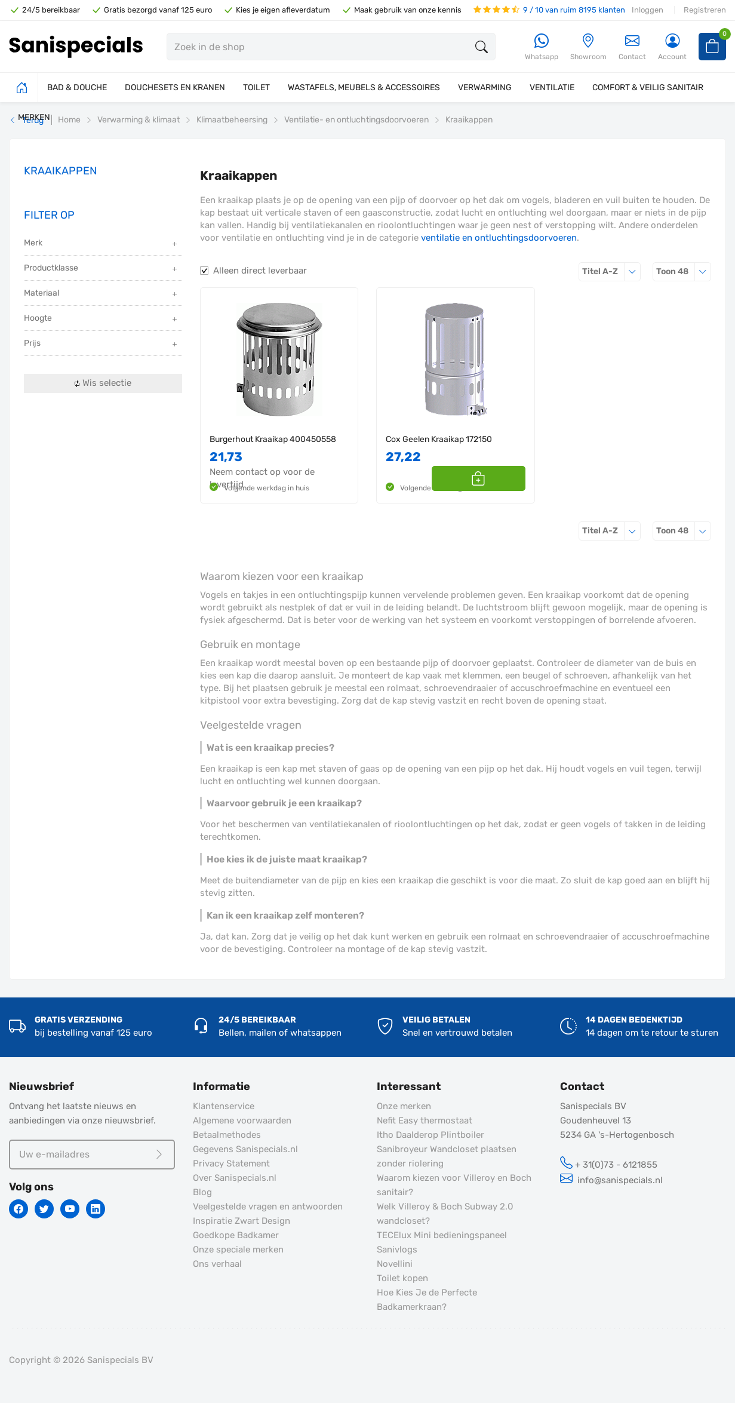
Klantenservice (223, 1106)
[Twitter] (44, 1208)
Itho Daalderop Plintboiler (430, 1134)
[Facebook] (18, 1208)
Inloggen (647, 10)
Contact (632, 47)
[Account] (672, 47)
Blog (202, 1192)
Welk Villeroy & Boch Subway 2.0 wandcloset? (445, 1213)
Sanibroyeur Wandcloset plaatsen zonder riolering (446, 1156)
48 (683, 271)
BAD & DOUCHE (77, 87)
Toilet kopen (402, 1278)
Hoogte (101, 319)
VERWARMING (485, 87)
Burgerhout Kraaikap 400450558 (273, 439)
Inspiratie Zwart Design (241, 1220)
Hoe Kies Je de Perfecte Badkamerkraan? (427, 1299)
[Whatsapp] (541, 47)
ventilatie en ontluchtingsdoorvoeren (499, 237)
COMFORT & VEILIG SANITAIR (647, 87)
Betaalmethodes (227, 1134)
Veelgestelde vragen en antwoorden (268, 1206)
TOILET (256, 87)
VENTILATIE (552, 87)
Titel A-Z (611, 271)
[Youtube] (69, 1208)
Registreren (705, 10)
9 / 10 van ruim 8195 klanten (549, 9)
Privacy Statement (231, 1163)
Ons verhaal (217, 1263)
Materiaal (101, 294)
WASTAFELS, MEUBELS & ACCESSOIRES (364, 87)
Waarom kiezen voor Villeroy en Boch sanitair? (454, 1185)
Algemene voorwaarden (242, 1120)
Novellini (395, 1263)
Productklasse (101, 269)
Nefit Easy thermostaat (424, 1120)
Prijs (101, 344)
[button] (512, 478)
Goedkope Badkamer (236, 1235)
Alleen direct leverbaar (260, 270)
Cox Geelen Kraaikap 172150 (439, 439)
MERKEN (34, 117)
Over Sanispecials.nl (234, 1177)
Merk (101, 244)
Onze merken (404, 1106)
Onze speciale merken (238, 1249)
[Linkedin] (95, 1208)
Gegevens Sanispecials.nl (245, 1149)
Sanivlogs (397, 1249)
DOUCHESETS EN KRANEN (175, 87)
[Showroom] (588, 47)
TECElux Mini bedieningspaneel (442, 1235)
